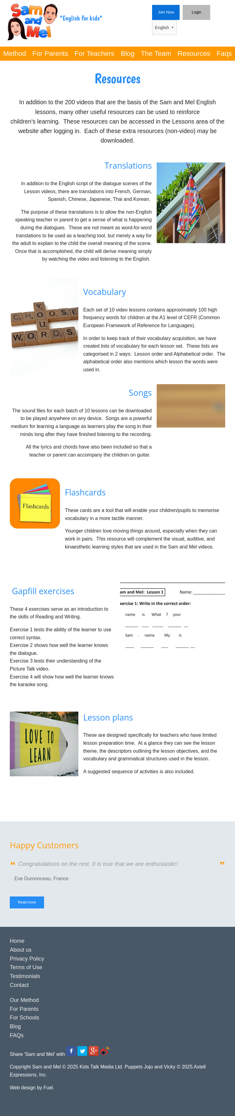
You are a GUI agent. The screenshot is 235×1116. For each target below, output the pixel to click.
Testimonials (25, 976)
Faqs (224, 53)
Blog (128, 53)
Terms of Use (26, 967)
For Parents (50, 53)
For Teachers (94, 53)
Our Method (24, 1000)
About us (21, 950)
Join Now (162, 8)
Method (14, 53)
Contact (19, 985)
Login (189, 8)
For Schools (24, 1018)
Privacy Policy (27, 959)
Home (17, 941)
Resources (193, 53)
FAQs (17, 1035)
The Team (156, 53)
